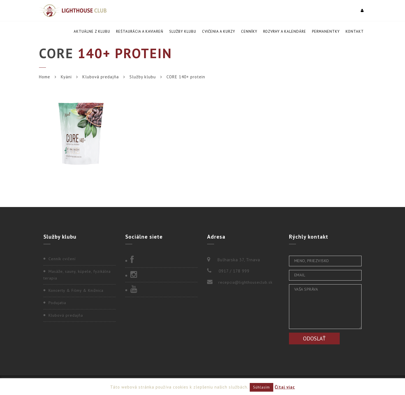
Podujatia (57, 302)
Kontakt (355, 31)
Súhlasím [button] (261, 387)
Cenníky (249, 31)
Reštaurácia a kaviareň (139, 31)
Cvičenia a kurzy (218, 31)
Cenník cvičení (62, 258)
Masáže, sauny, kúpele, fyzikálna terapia (77, 275)
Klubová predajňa (100, 76)
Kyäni (66, 76)
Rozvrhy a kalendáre (284, 31)
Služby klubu (182, 31)
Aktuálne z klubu (92, 31)
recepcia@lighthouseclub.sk (245, 282)
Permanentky (326, 31)
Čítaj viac (285, 387)
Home (44, 76)
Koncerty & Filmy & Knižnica (75, 290)
